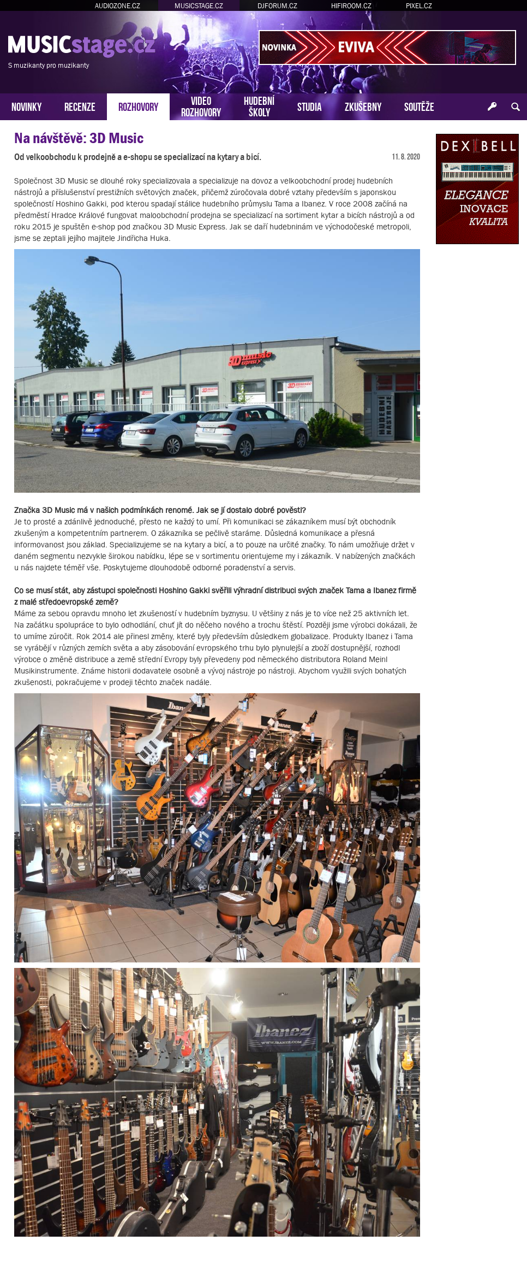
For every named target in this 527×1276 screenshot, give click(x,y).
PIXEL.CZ (419, 6)
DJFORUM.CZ (277, 6)
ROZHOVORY (138, 105)
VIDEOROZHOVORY (201, 105)
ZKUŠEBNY (363, 105)
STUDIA (309, 105)
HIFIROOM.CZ (351, 6)
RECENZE (79, 105)
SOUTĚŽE (419, 105)
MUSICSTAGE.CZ (199, 6)
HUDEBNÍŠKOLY (259, 105)
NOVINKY (26, 105)
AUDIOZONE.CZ (117, 6)
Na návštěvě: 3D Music (78, 137)
